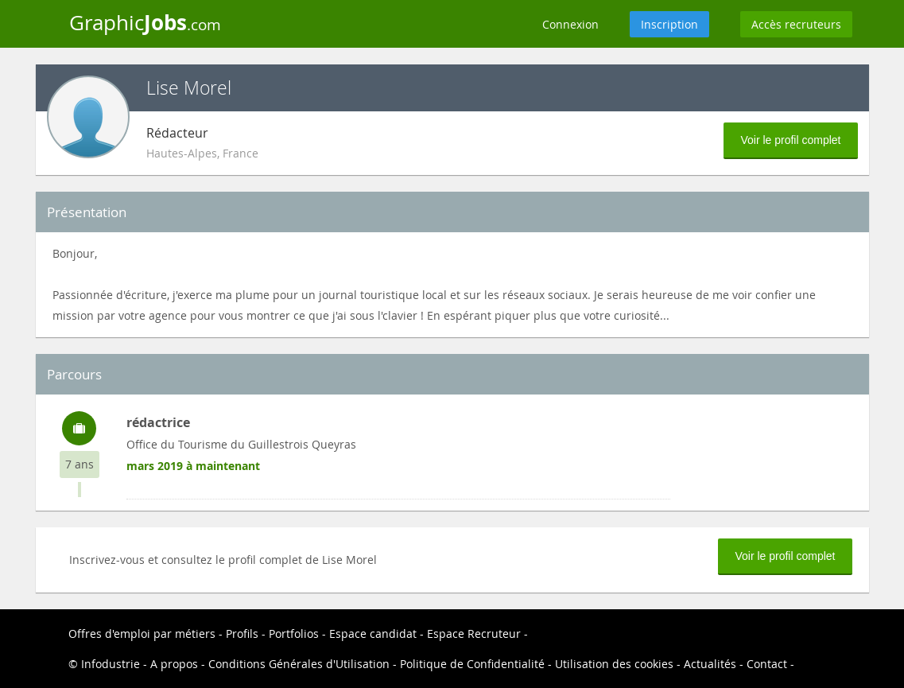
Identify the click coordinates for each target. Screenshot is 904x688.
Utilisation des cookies (614, 663)
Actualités (710, 663)
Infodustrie (110, 663)
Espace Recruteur (474, 633)
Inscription (669, 24)
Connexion (570, 24)
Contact (767, 663)
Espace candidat (373, 633)
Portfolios (294, 633)
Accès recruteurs (796, 24)
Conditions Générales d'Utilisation (299, 663)
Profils (242, 633)
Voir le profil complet (790, 140)
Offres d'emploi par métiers (141, 633)
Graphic (145, 22)
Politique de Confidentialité (472, 663)
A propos (174, 663)
